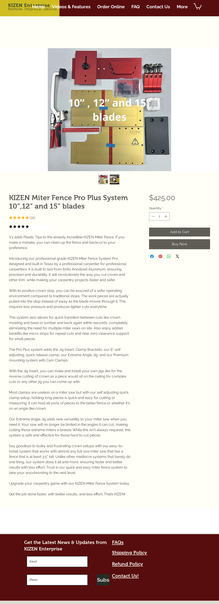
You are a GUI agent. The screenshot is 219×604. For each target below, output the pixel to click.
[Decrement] (152, 216)
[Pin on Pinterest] (160, 256)
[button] (198, 6)
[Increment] (166, 216)
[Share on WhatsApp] (169, 256)
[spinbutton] (159, 216)
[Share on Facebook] (152, 256)
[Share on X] (177, 256)
